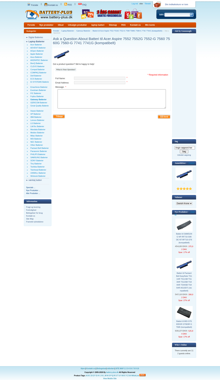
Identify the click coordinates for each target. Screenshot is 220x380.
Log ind (135, 4)
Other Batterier (36, 145)
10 (138, 368)
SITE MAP (120, 368)
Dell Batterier (35, 76)
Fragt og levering (33, 207)
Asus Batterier (35, 57)
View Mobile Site (110, 378)
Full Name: (60, 78)
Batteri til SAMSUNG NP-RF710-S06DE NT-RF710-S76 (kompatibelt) (184, 238)
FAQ (82, 5)
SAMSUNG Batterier (38, 157)
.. (184, 183)
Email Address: (62, 83)
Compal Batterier (37, 69)
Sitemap (113, 25)
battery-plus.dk (112, 372)
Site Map (30, 219)
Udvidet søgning (184, 155)
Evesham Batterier (37, 90)
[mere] (191, 163)
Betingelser (101, 368)
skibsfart (110, 368)
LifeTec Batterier (36, 126)
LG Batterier (35, 123)
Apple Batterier (36, 54)
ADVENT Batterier (37, 48)
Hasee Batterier (36, 111)
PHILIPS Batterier (37, 154)
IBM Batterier (35, 117)
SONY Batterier (36, 160)
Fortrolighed (31, 210)
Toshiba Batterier (37, 167)
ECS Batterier (35, 79)
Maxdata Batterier (37, 129)
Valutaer (178, 197)
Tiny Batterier (35, 164)
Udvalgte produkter (77, 25)
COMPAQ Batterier (37, 73)
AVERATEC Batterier (38, 60)
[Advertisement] (184, 85)
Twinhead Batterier (37, 170)
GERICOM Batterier (38, 103)
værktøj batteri (35, 180)
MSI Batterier (35, 139)
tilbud (61, 25)
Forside (32, 5)
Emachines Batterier (38, 87)
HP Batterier (35, 114)
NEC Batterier (35, 142)
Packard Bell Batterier (39, 148)
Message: (60, 87)
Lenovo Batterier (36, 120)
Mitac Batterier (36, 136)
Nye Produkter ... (33, 190)
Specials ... (30, 187)
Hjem (83, 368)
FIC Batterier (35, 93)
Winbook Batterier (37, 176)
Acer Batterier (35, 45)
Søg (176, 141)
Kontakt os (51, 5)
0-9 (130, 376)
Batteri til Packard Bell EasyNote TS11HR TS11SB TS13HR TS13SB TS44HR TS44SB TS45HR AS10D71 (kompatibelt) (184, 282)
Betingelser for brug (34, 213)
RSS (68, 5)
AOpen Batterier (36, 51)
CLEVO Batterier (37, 66)
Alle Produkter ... (33, 193)
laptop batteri (97, 25)
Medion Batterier (36, 133)
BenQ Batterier (36, 63)
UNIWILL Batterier (37, 173)
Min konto (150, 25)
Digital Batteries (36, 37)
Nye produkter (46, 25)
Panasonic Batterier (38, 151)
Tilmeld (148, 4)
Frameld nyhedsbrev (34, 222)
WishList (135, 376)
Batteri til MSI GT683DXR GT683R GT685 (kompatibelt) (184, 324)
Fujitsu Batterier (36, 96)
